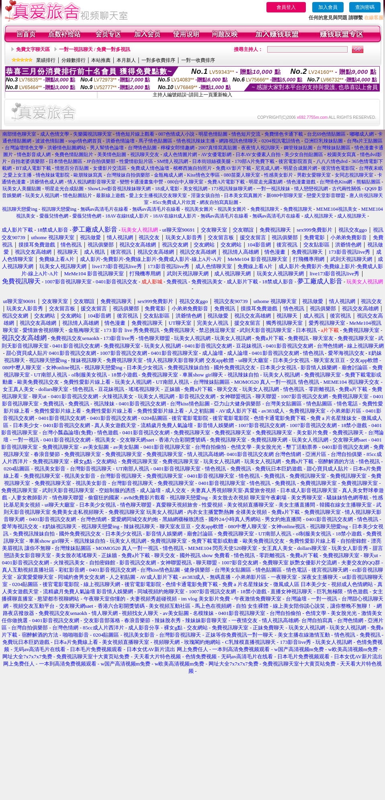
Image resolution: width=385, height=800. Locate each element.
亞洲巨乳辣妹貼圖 (323, 141)
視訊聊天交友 (144, 154)
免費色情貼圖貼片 (74, 154)
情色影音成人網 (34, 154)
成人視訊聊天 (318, 216)
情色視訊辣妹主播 (195, 141)
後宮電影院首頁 (295, 161)
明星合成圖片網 (300, 168)
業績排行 (45, 60)
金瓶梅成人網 (168, 175)
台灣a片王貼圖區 (365, 141)
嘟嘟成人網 (362, 134)
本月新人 (126, 60)
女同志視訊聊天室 (354, 175)
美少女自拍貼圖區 (304, 154)
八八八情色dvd (332, 161)
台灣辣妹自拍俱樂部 (128, 175)
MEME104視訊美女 (336, 209)
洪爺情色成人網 (46, 182)
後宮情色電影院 (338, 168)
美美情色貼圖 (111, 154)
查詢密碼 (365, 7)
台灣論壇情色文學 (24, 148)
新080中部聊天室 (284, 195)
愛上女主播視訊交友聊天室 (158, 195)
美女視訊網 (195, 188)
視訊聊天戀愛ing (20, 209)
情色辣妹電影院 (53, 175)
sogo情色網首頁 (85, 141)
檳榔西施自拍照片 (192, 168)
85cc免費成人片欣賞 (174, 202)
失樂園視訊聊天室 (92, 134)
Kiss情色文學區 (203, 175)
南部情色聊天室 (19, 134)
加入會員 (328, 7)
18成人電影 (167, 188)
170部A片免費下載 (254, 161)
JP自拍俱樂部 (100, 161)
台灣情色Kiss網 (335, 182)
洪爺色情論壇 (120, 141)
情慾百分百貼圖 (72, 168)
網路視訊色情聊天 (238, 141)
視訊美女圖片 (198, 209)
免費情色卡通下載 (283, 134)
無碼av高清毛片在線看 (104, 209)
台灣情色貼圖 (142, 148)
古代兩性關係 (346, 188)
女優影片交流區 (110, 168)
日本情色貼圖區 (65, 161)
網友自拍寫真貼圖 (219, 202)
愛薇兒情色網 (53, 216)
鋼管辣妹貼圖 (298, 148)
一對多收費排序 (158, 60)
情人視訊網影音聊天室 (92, 182)
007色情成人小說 (176, 134)
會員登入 (286, 7)
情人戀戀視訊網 (311, 188)
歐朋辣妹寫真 (88, 175)
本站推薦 (101, 60)
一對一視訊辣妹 (273, 188)
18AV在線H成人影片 (127, 216)
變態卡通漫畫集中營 (141, 182)
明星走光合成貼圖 (64, 188)
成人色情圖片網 (180, 154)
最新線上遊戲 (110, 195)
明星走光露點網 (266, 182)
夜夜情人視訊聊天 (260, 148)
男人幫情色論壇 (107, 148)
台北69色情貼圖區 (326, 134)
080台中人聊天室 (185, 182)
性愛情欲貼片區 (136, 161)
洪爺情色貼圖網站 (66, 148)
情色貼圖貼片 (77, 195)
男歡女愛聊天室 (314, 175)
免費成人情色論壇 (150, 168)
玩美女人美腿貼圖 (21, 188)
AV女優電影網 (216, 154)
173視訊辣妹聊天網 (231, 188)
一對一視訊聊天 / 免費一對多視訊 (94, 49)
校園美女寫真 (341, 154)
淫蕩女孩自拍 (205, 195)
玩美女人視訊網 (42, 195)
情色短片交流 (245, 134)
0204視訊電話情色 (281, 141)
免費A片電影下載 (226, 182)
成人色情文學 (54, 134)
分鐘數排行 (73, 60)
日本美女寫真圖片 (243, 195)
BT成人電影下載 (33, 168)
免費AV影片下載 (233, 168)
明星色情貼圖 (213, 134)
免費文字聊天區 (33, 49)
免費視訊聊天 (264, 209)
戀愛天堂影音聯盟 (326, 195)
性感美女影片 (278, 175)
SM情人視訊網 (172, 161)
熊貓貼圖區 (368, 182)
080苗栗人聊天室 (242, 175)
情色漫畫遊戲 (301, 182)
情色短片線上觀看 (135, 134)
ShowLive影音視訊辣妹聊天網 (119, 188)
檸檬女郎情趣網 (178, 148)
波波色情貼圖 (49, 141)
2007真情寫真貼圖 (218, 148)
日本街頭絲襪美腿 (211, 161)
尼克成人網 (267, 168)
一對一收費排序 (198, 60)
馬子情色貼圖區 (155, 141)
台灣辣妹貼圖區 (333, 148)
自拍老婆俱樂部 (28, 161)
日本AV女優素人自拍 (258, 154)
